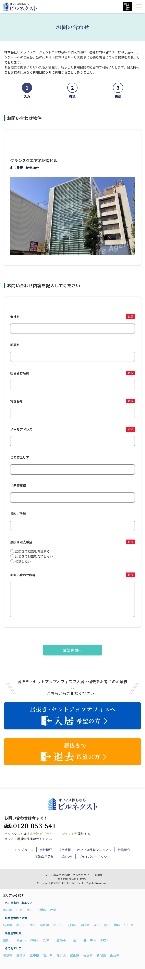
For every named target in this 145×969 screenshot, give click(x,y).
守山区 (129, 924)
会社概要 (46, 849)
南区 (117, 924)
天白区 (71, 924)
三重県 (34, 954)
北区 (33, 924)
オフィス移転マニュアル (94, 849)
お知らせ (66, 856)
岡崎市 (34, 939)
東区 (30, 909)
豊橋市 (61, 939)
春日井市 (89, 939)
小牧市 (104, 939)
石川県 (48, 954)
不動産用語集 (44, 856)
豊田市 (7, 939)
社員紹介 (124, 849)
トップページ (24, 849)
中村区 (7, 909)
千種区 (41, 909)
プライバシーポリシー (94, 856)
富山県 (74, 954)
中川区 (58, 924)
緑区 (96, 924)
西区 (53, 909)
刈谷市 (21, 939)
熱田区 (21, 924)
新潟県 (101, 954)
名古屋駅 (16, 167)
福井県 (61, 954)
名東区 (7, 924)
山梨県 (114, 954)
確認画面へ (72, 650)
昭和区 (44, 924)
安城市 (48, 939)
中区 (19, 909)
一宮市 (74, 939)
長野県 (88, 954)
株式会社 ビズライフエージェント (50, 833)
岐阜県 (7, 954)
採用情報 (64, 849)
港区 (107, 924)
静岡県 (21, 954)
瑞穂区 (85, 924)
